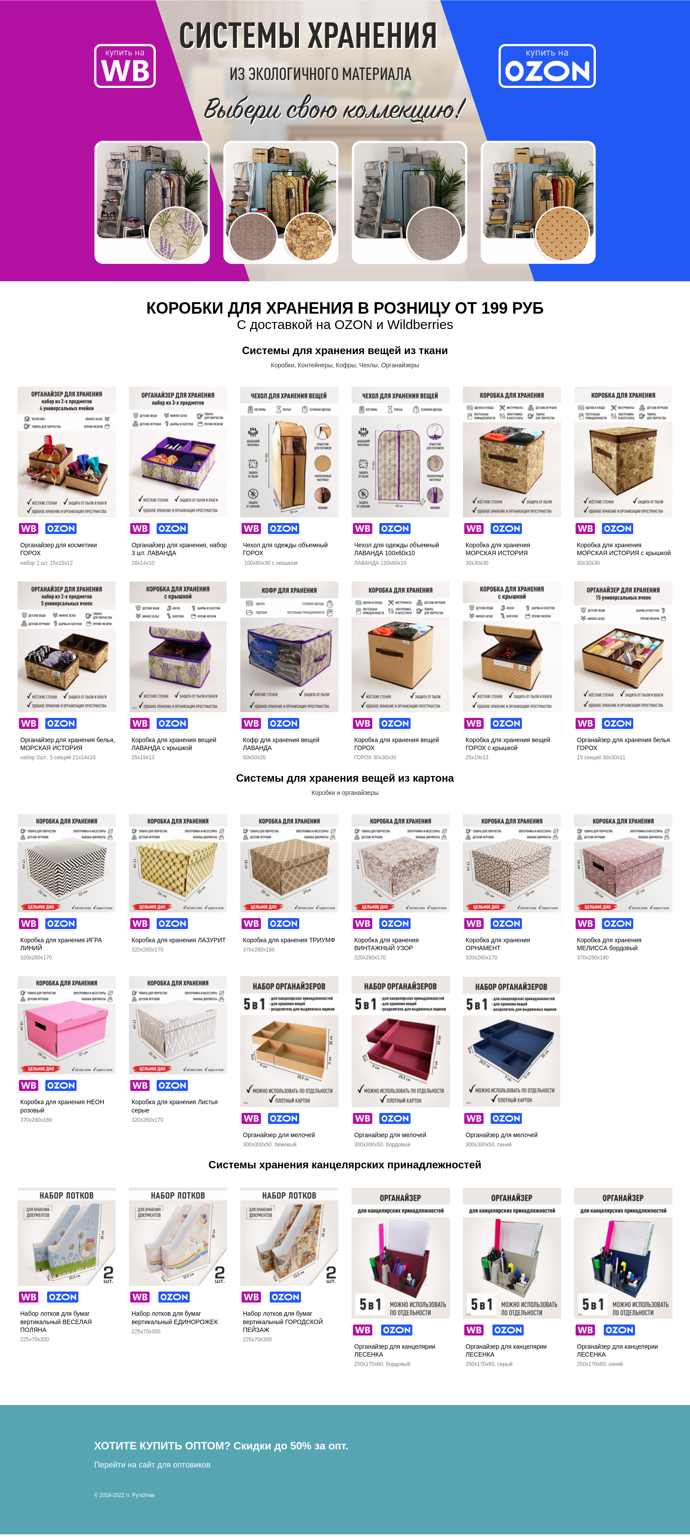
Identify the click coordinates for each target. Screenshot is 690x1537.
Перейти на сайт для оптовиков (152, 1467)
